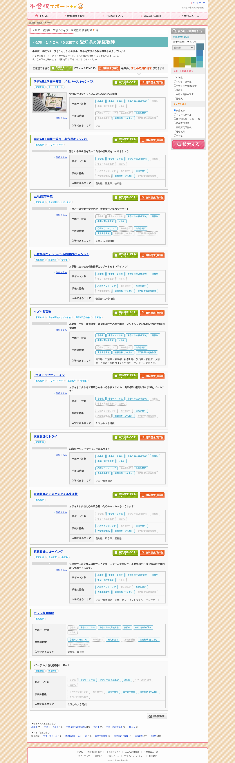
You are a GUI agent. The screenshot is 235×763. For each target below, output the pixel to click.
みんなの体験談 (142, 21)
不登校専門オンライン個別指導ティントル (61, 254)
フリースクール (50, 736)
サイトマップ (199, 3)
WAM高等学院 (43, 196)
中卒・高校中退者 (114, 727)
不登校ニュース (180, 21)
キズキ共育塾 (42, 311)
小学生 (34, 727)
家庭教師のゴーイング (48, 551)
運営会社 (99, 756)
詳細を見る (61, 118)
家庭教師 (180, 110)
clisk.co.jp (123, 760)
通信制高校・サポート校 (76, 736)
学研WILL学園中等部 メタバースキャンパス (64, 81)
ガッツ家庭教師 (44, 613)
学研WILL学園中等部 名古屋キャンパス (61, 139)
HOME (31, 21)
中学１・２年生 (51, 727)
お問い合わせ (113, 756)
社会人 (132, 727)
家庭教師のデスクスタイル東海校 (56, 494)
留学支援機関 (101, 736)
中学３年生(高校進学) (76, 727)
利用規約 (153, 756)
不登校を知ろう (104, 21)
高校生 (96, 727)
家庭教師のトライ (45, 436)
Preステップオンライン (49, 375)
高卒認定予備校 (121, 736)
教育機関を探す (66, 21)
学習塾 (154, 736)
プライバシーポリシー (134, 756)
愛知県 (39, 22)
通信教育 (139, 736)
